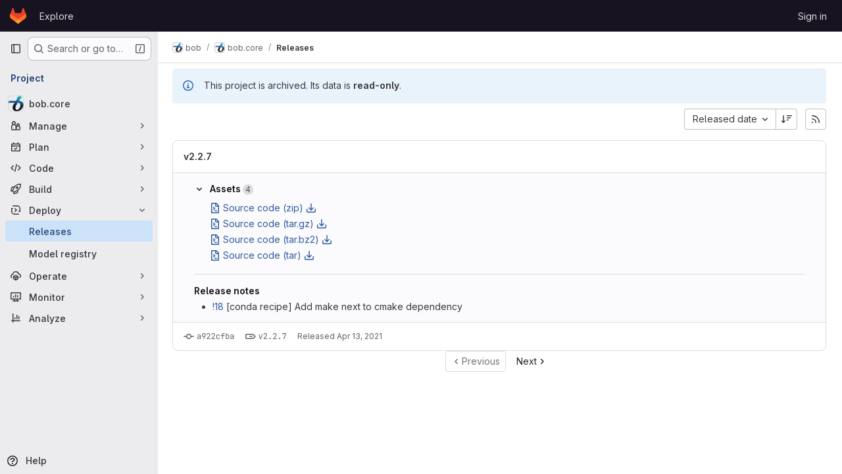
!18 (219, 306)
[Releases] (79, 231)
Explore (56, 16)
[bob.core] (79, 103)
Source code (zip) (264, 207)
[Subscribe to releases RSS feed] (815, 119)
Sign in (812, 16)
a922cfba (217, 336)
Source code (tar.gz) (269, 223)
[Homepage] (18, 15)
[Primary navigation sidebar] (15, 48)
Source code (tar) (263, 255)
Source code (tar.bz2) (272, 239)
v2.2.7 (199, 156)
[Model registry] (79, 253)
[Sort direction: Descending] (786, 119)
